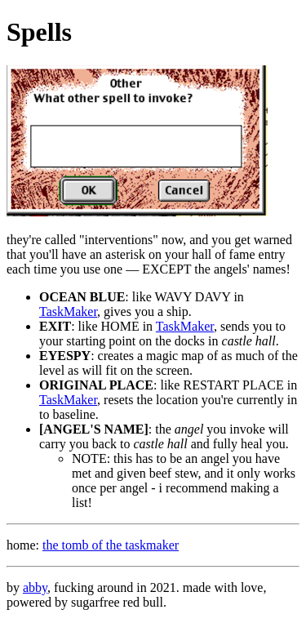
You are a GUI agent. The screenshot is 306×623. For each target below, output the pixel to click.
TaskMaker (68, 311)
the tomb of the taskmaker (110, 545)
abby (35, 587)
